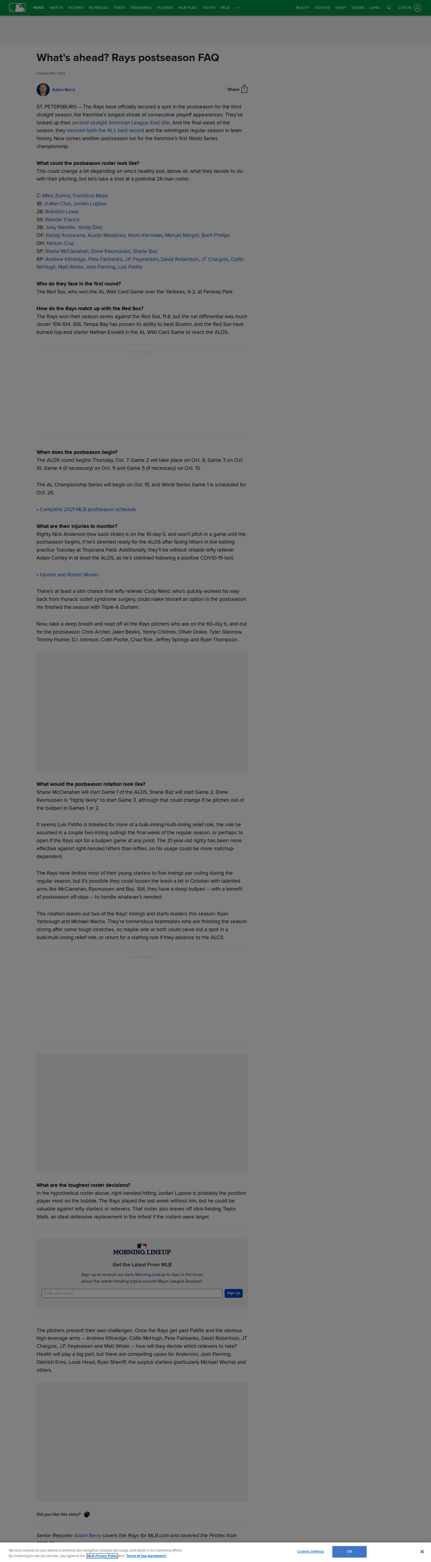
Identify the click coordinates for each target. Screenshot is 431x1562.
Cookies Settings (310, 1551)
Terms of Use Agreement (146, 1556)
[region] (215, 1552)
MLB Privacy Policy (102, 1556)
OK (349, 1551)
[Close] (422, 1551)
